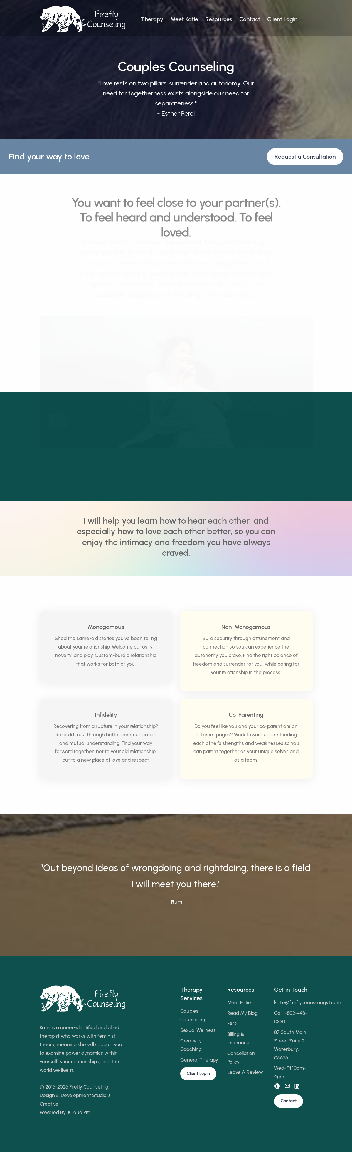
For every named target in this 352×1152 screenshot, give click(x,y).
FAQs (233, 1024)
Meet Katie (184, 19)
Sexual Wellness (198, 1030)
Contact (249, 19)
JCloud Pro (78, 1112)
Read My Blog (242, 1013)
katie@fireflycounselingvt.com (307, 1002)
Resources (218, 19)
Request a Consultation (305, 156)
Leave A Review (245, 1072)
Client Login (282, 19)
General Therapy (199, 1060)
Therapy (152, 19)
